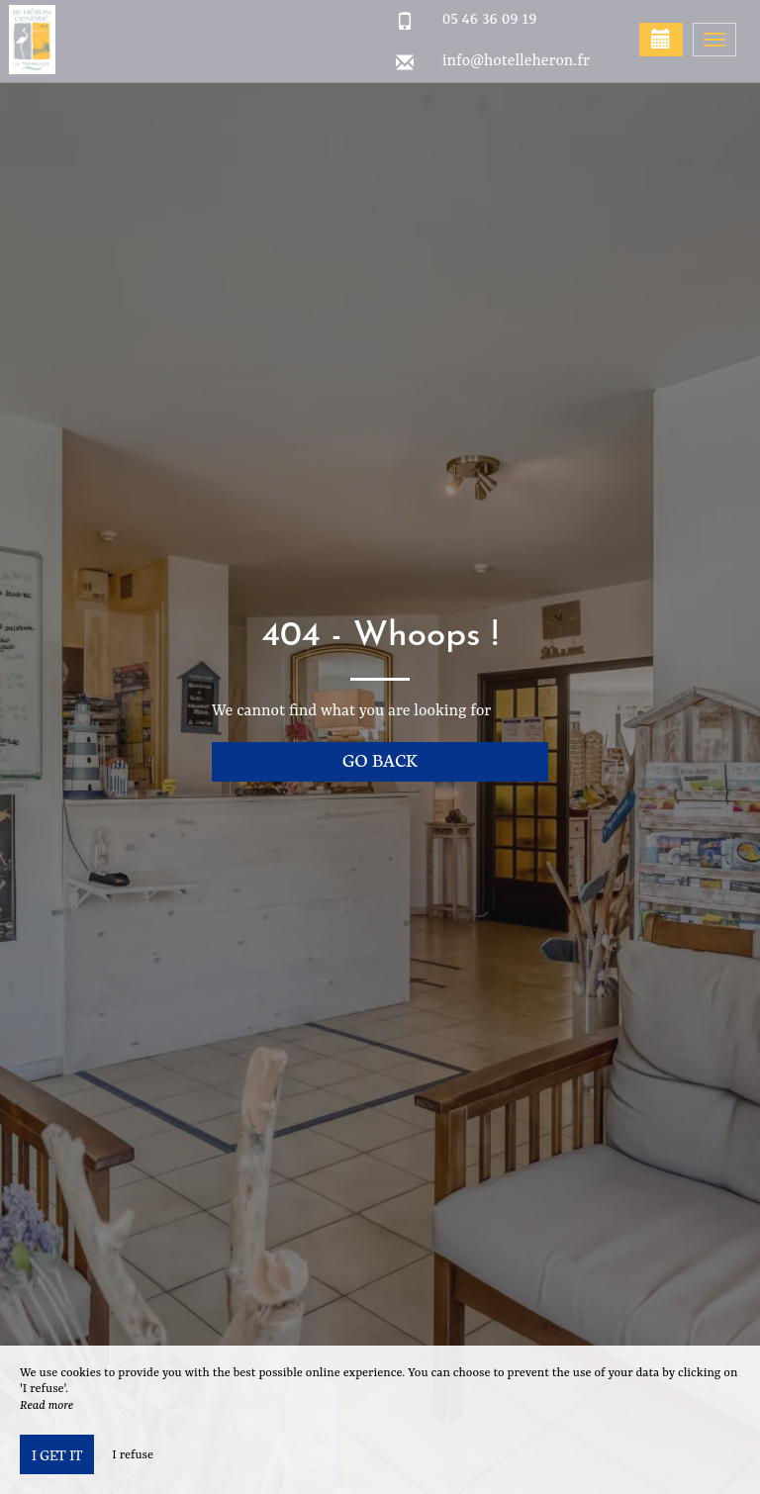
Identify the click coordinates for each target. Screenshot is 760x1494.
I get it (57, 1454)
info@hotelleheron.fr (516, 61)
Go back (380, 759)
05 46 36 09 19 (489, 20)
